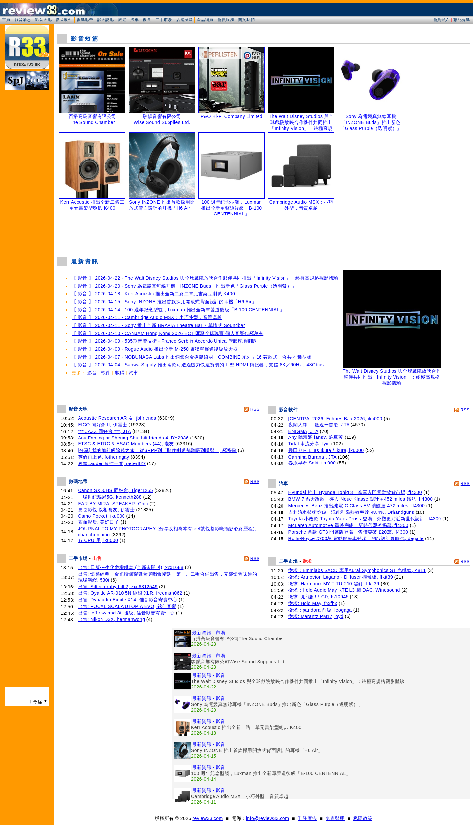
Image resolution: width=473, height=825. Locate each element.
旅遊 (122, 19)
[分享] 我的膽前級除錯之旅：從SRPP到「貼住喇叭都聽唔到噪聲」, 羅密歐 (157, 450)
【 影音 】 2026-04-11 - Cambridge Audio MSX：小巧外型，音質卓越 (147, 317)
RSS (254, 409)
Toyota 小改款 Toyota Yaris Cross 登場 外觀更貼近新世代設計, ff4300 (364, 518)
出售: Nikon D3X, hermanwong (111, 619)
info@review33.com (267, 818)
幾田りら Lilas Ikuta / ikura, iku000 (326, 450)
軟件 (106, 372)
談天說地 (105, 19)
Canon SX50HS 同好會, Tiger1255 (115, 490)
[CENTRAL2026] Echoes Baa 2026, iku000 (335, 418)
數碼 (119, 372)
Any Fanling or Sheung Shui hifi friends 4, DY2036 (133, 437)
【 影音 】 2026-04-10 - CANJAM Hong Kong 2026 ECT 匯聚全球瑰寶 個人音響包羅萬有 (167, 333)
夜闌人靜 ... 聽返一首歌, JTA (318, 424)
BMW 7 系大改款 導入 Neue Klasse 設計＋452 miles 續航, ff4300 (360, 499)
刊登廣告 (307, 818)
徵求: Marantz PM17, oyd (316, 616)
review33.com (207, 818)
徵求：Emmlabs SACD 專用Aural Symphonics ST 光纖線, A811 (357, 570)
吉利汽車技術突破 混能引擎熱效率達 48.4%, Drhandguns (351, 512)
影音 (92, 372)
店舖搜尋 (184, 19)
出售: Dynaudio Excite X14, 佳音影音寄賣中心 (127, 599)
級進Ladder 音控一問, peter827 (112, 463)
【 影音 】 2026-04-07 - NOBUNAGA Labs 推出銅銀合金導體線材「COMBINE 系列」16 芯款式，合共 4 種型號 (192, 357)
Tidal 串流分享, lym (309, 443)
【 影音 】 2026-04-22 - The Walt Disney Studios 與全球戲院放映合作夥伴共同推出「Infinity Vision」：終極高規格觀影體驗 (205, 278)
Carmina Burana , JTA (312, 457)
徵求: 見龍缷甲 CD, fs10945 (318, 596)
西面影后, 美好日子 (98, 522)
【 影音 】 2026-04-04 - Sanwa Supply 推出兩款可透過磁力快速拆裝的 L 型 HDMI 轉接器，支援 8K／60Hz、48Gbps (198, 364)
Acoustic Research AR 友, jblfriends (117, 418)
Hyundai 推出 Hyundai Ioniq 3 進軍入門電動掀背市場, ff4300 (355, 492)
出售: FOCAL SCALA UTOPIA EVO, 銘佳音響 (127, 606)
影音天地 (43, 19)
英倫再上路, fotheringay (103, 457)
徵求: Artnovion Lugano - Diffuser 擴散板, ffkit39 (340, 577)
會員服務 (225, 19)
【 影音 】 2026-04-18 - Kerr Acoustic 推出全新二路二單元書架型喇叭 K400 (153, 293)
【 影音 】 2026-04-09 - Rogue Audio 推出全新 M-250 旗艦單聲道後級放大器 (155, 349)
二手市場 (163, 19)
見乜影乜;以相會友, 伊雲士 (106, 509)
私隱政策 (362, 818)
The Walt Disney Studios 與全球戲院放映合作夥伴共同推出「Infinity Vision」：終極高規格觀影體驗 (392, 375)
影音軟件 (64, 19)
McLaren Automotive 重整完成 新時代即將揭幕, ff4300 (348, 525)
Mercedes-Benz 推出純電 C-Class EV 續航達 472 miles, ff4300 (356, 505)
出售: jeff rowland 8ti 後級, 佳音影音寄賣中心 (126, 612)
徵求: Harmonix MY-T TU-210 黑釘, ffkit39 (333, 583)
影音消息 (22, 19)
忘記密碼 (461, 19)
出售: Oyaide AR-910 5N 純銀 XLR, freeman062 (130, 593)
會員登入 (441, 19)
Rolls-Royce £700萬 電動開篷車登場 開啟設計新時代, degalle (356, 538)
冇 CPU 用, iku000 (98, 540)
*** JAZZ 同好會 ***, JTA (104, 431)
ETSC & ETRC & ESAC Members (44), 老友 (126, 443)
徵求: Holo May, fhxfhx (312, 603)
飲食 (147, 19)
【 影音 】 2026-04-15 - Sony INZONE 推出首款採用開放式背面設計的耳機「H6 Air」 (164, 301)
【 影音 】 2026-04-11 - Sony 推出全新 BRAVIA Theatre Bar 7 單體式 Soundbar (158, 325)
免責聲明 (335, 818)
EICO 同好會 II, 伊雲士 (102, 424)
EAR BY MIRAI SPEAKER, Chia (114, 503)
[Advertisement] (263, 235)
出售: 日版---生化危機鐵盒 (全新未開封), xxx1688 (131, 567)
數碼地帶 (85, 19)
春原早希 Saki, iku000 (312, 462)
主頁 (6, 19)
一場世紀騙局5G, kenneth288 (110, 497)
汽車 (134, 19)
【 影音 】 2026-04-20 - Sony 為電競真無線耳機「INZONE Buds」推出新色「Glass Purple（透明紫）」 (184, 285)
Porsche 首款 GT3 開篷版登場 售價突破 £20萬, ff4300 (348, 532)
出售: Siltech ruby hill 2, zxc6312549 (118, 586)
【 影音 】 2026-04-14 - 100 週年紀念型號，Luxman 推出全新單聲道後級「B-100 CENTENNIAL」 (178, 309)
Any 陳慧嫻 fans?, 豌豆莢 (315, 437)
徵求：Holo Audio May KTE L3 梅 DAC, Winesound (344, 590)
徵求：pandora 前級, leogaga (320, 609)
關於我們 (246, 19)
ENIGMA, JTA (303, 431)
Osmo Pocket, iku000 (101, 516)
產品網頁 (205, 19)
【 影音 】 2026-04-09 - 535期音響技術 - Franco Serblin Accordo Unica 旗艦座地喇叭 (164, 341)
